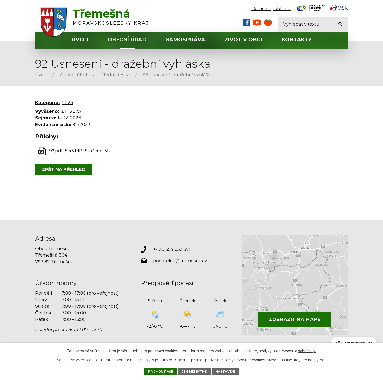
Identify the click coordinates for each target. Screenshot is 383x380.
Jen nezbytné (194, 371)
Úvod (80, 39)
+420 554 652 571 (171, 249)
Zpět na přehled (63, 169)
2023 (67, 102)
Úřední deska (115, 75)
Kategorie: (47, 102)
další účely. (307, 351)
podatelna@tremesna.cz (180, 261)
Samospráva (185, 39)
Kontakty (296, 39)
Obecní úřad (127, 39)
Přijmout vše (160, 371)
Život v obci (243, 39)
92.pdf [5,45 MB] (66, 151)
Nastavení (225, 371)
